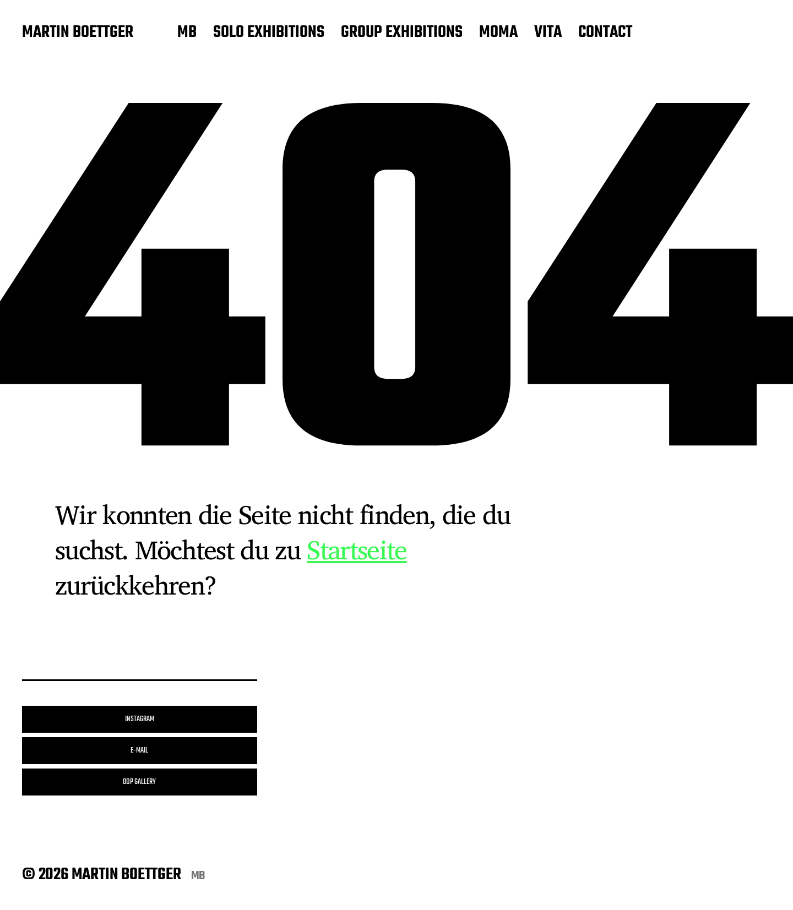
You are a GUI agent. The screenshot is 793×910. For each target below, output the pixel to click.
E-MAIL (139, 750)
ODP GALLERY (139, 782)
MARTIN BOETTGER (77, 33)
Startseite (356, 549)
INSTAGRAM (139, 719)
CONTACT (605, 33)
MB (187, 33)
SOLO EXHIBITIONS (268, 33)
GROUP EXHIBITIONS (402, 33)
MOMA (498, 33)
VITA (548, 33)
